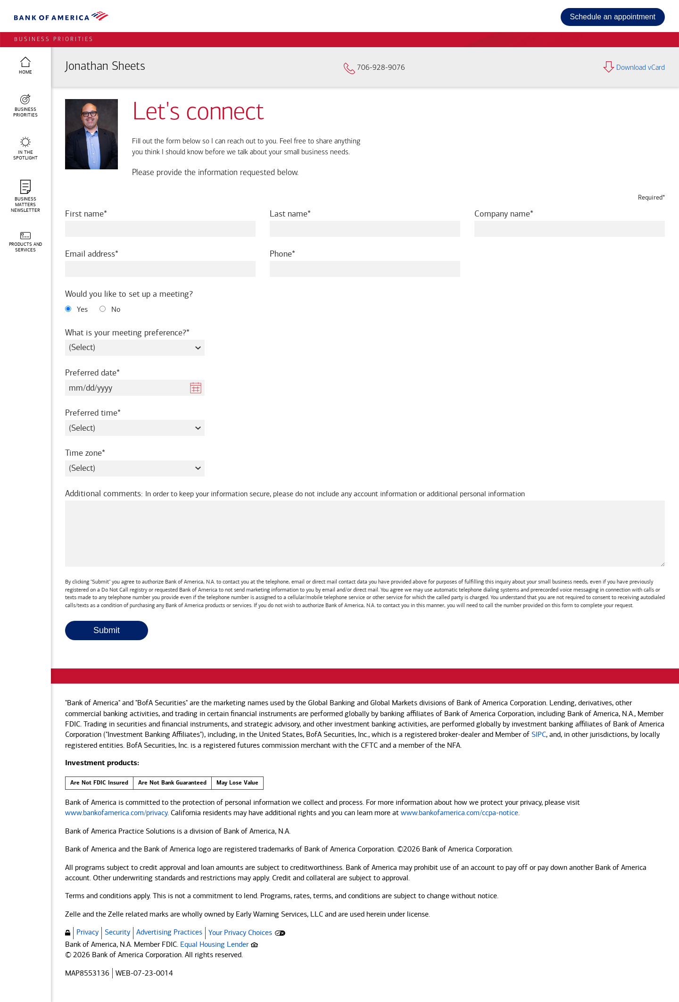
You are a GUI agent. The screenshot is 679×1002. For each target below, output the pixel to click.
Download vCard (634, 68)
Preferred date (105, 372)
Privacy (87, 931)
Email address (104, 253)
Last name (303, 213)
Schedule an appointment (612, 17)
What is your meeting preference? (135, 332)
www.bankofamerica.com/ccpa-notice (459, 812)
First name (98, 213)
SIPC (538, 734)
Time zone (98, 452)
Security (117, 931)
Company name (516, 213)
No (109, 309)
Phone (295, 253)
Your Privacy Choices (240, 932)
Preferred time (105, 412)
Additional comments (295, 493)
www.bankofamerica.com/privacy (116, 812)
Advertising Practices (169, 931)
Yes (76, 309)
